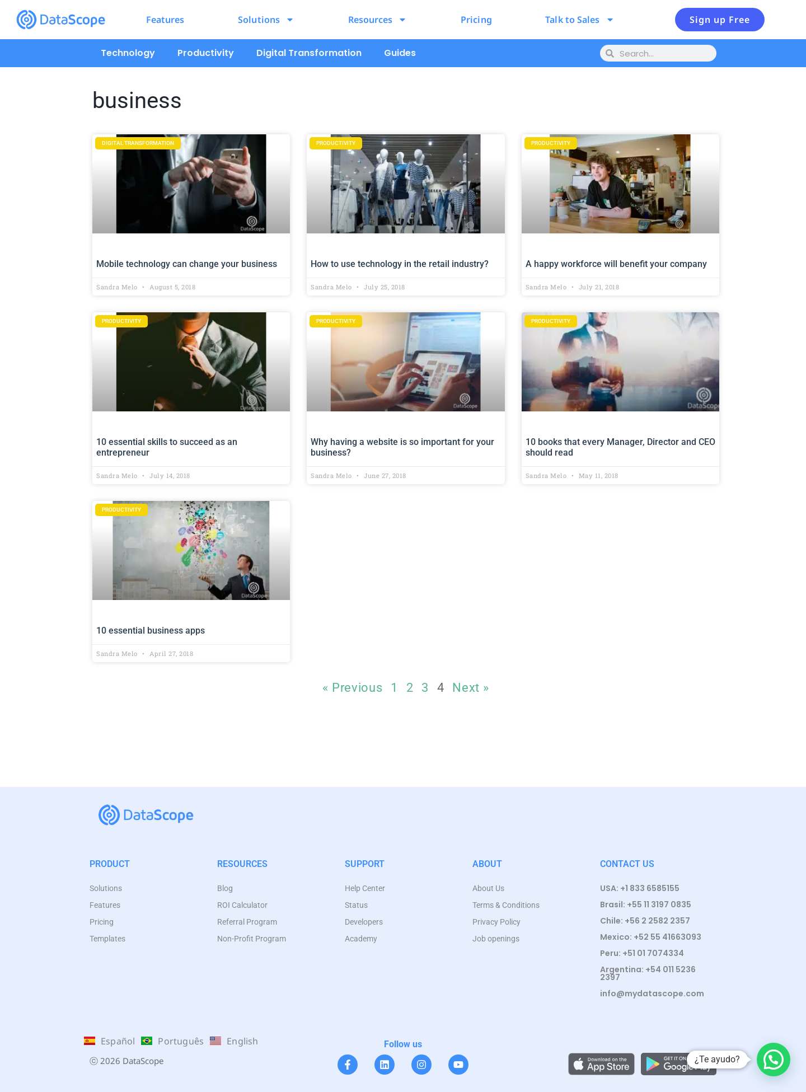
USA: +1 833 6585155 (640, 888)
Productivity (205, 52)
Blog (225, 888)
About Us (488, 888)
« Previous (352, 688)
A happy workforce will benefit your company (616, 264)
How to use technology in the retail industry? (400, 264)
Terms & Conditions (506, 905)
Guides (400, 52)
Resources (377, 19)
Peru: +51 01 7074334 (642, 953)
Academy (361, 938)
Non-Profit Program (251, 938)
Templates (107, 938)
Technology (128, 52)
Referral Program (247, 921)
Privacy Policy (496, 921)
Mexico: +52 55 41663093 (650, 937)
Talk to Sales (579, 19)
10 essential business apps (150, 630)
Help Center (365, 888)
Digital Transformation (309, 52)
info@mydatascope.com (652, 993)
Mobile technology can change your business (186, 264)
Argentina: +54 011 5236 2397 (648, 973)
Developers (364, 921)
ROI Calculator (242, 905)
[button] (773, 1059)
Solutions (266, 19)
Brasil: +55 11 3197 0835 (645, 904)
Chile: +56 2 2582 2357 (645, 920)
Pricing (476, 19)
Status (356, 905)
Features (165, 19)
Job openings (495, 938)
